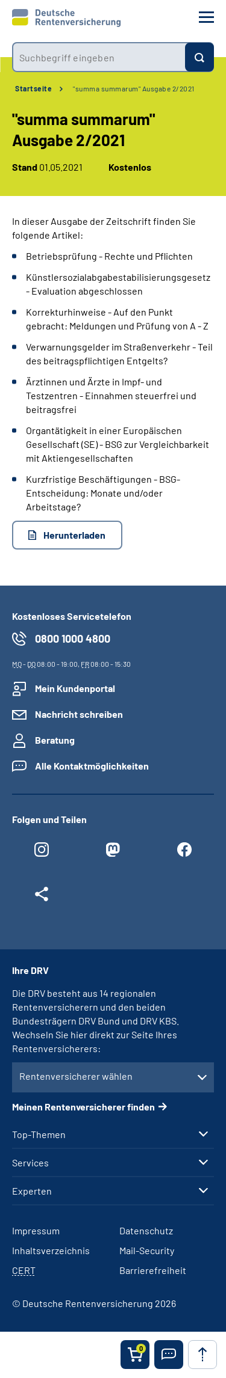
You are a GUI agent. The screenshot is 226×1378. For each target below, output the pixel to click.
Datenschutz (146, 1230)
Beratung (55, 740)
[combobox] (98, 57)
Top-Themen (39, 1134)
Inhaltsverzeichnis (51, 1250)
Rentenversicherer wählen (76, 1076)
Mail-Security (146, 1250)
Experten (32, 1191)
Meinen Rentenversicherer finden (83, 1106)
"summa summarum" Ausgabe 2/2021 (134, 88)
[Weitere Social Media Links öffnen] (41, 897)
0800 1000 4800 (72, 638)
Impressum (36, 1230)
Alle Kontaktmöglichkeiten (92, 765)
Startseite (33, 88)
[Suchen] (199, 57)
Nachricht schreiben (79, 714)
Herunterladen (74, 534)
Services (30, 1163)
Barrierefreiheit (152, 1270)
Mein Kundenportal (75, 688)
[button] (168, 1354)
